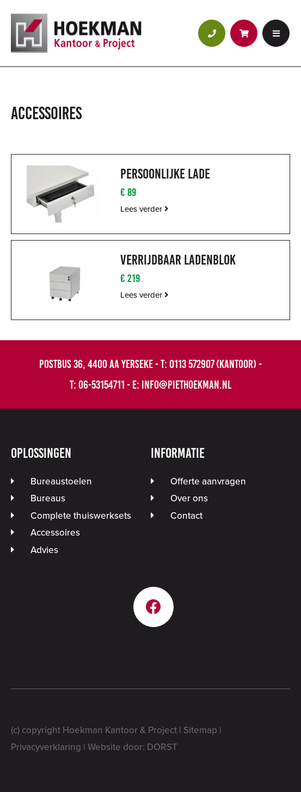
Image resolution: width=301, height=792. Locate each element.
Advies (44, 550)
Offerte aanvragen (208, 481)
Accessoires (55, 532)
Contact (186, 515)
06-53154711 (101, 384)
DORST (162, 747)
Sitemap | (202, 730)
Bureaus (47, 498)
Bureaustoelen (61, 481)
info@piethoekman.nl (186, 384)
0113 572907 (191, 364)
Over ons (189, 498)
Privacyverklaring (46, 747)
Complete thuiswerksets (80, 515)
